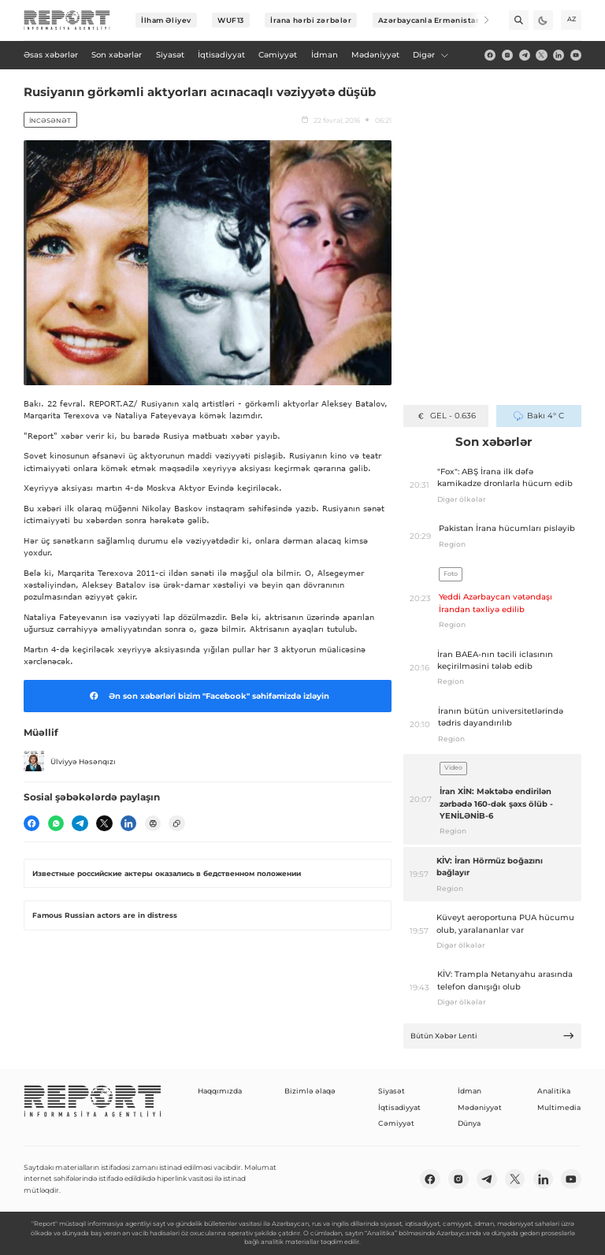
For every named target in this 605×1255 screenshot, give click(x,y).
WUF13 (230, 20)
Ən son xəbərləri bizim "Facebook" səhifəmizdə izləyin (207, 696)
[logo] (67, 20)
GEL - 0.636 (445, 415)
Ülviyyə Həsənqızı (70, 761)
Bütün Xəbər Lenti (492, 1036)
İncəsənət (50, 120)
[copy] (176, 823)
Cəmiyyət (396, 1123)
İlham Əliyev (166, 20)
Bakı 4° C (539, 415)
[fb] (490, 55)
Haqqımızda (220, 1090)
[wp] (56, 823)
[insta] (507, 55)
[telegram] (524, 55)
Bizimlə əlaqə (310, 1090)
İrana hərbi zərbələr (310, 20)
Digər (431, 55)
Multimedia (559, 1107)
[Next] (479, 20)
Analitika (553, 1090)
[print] (153, 823)
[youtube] (575, 55)
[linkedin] (558, 55)
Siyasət (391, 1090)
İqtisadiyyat (399, 1107)
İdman (469, 1090)
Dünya (469, 1123)
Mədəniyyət (480, 1107)
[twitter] (541, 55)
